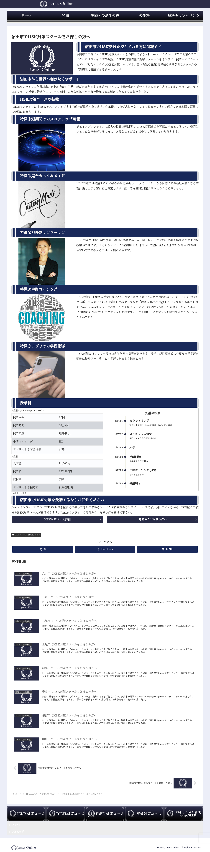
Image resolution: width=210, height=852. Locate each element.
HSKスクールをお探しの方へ (26, 535)
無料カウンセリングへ (153, 519)
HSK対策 (18, 831)
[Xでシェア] (42, 549)
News (16, 824)
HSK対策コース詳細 (57, 519)
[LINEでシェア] (167, 549)
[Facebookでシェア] (105, 549)
